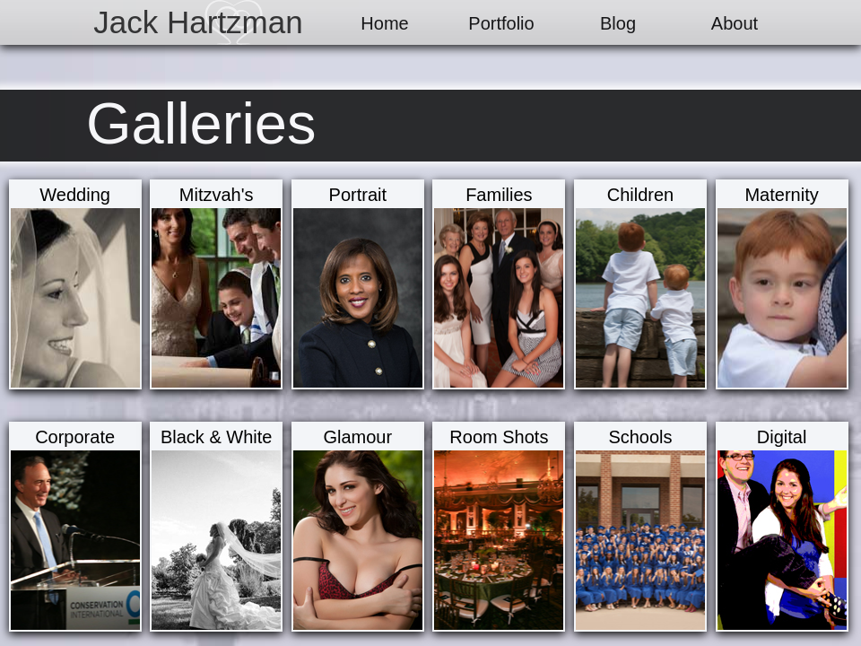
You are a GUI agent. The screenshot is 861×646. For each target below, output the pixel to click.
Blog (618, 23)
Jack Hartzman (197, 21)
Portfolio (501, 23)
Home (384, 23)
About (734, 23)
